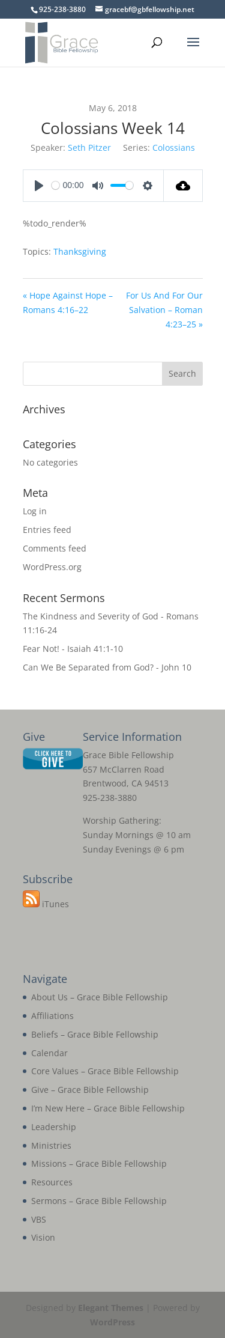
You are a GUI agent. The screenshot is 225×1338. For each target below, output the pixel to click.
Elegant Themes (110, 1307)
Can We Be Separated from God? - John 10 (107, 667)
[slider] (55, 185)
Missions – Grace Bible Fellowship (99, 1163)
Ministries (51, 1145)
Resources (52, 1182)
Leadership (53, 1127)
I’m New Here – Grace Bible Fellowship (108, 1108)
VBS (38, 1219)
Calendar (49, 1053)
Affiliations (52, 1015)
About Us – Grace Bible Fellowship (99, 997)
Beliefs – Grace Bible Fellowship (94, 1034)
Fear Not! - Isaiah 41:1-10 (73, 648)
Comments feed (54, 548)
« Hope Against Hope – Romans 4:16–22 (68, 302)
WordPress (112, 1322)
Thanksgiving (79, 251)
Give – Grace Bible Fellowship (90, 1089)
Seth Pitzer (89, 147)
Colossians (173, 147)
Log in (35, 511)
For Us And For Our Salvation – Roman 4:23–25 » (164, 310)
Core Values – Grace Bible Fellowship (105, 1071)
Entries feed (47, 529)
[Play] (39, 185)
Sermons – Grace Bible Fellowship (99, 1200)
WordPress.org (52, 567)
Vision (43, 1237)
